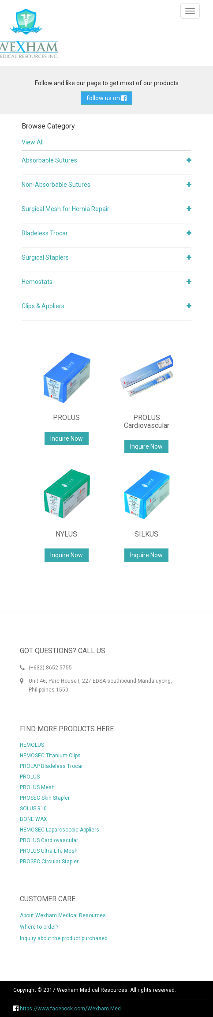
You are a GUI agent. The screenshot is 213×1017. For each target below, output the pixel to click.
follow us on (106, 98)
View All (33, 142)
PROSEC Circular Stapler (49, 861)
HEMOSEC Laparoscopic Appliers (59, 830)
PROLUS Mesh (37, 787)
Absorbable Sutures (49, 160)
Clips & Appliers (43, 306)
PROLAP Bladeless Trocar (51, 766)
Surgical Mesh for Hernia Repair (65, 208)
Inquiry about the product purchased (64, 938)
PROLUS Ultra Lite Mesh (49, 851)
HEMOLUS (32, 745)
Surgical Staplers (45, 257)
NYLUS (66, 534)
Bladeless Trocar (45, 233)
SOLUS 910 (33, 808)
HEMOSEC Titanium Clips (50, 755)
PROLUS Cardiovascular (146, 421)
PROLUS (66, 417)
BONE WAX (33, 819)
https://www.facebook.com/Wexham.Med (67, 1009)
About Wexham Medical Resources (63, 915)
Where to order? (39, 927)
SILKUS (146, 534)
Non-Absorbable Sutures (56, 184)
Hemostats (37, 281)
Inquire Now (66, 438)
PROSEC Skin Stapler (45, 798)
